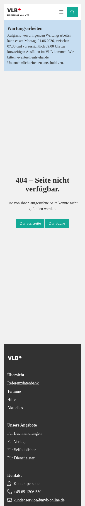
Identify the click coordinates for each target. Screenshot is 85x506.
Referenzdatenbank (23, 383)
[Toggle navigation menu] (61, 12)
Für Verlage (16, 441)
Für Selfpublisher (21, 450)
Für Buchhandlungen (24, 433)
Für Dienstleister (20, 458)
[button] (72, 12)
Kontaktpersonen (27, 483)
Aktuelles (15, 407)
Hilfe (11, 399)
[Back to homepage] (18, 12)
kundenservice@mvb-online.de (39, 500)
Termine (14, 391)
